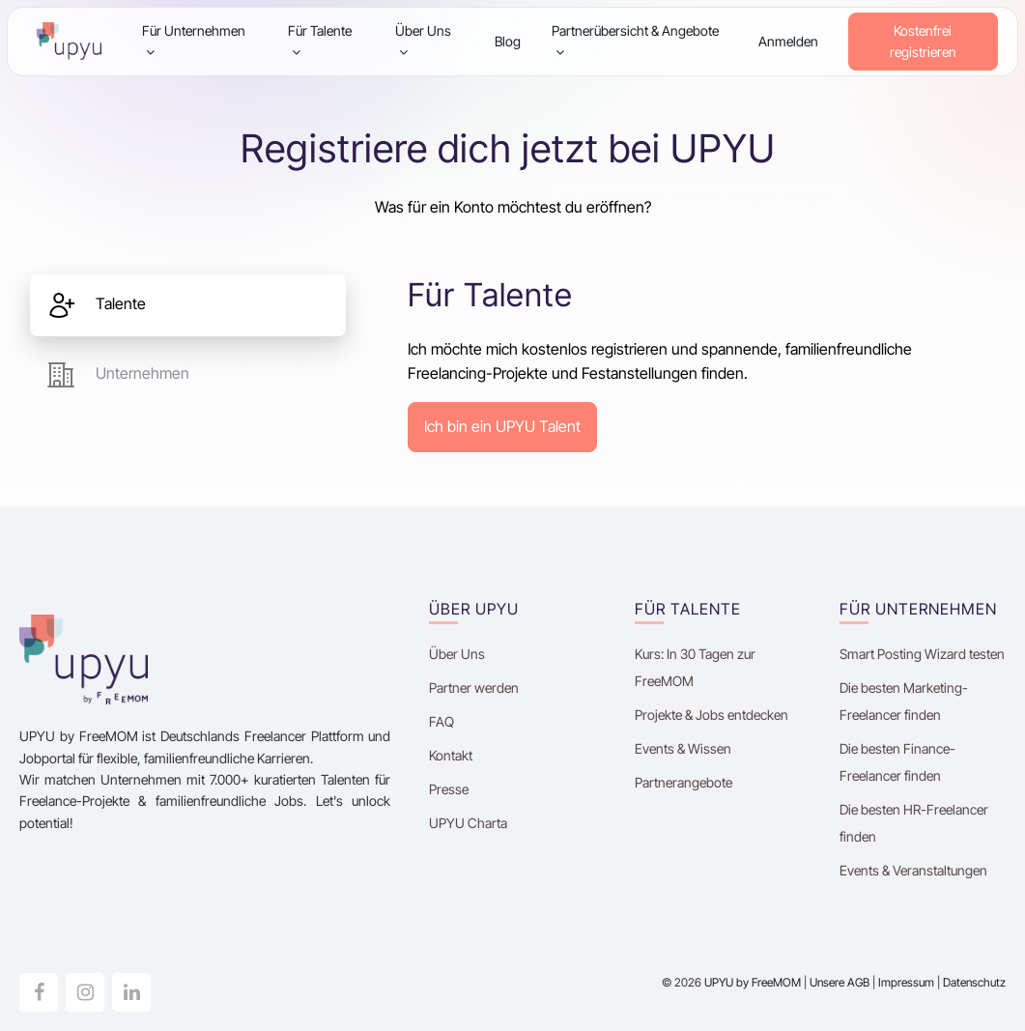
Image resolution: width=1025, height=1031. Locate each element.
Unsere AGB (839, 982)
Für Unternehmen (193, 41)
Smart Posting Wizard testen (922, 653)
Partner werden (474, 687)
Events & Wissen (683, 748)
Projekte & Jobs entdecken (711, 714)
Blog (508, 41)
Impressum (906, 982)
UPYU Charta (468, 823)
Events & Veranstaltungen (913, 870)
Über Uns (423, 41)
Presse (449, 789)
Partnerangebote (683, 782)
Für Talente (320, 41)
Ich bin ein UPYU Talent (502, 426)
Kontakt (450, 755)
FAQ (441, 721)
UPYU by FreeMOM (752, 982)
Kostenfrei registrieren (923, 41)
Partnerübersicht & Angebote (635, 41)
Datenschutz (974, 982)
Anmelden (788, 41)
